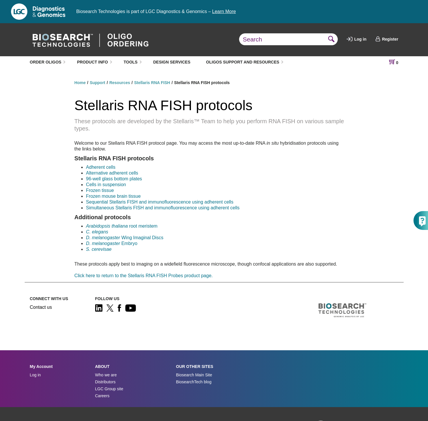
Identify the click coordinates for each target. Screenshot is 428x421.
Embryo (111, 243)
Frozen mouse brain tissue (113, 196)
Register (386, 39)
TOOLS (131, 62)
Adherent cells (100, 167)
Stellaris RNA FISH (152, 82)
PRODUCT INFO (92, 62)
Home (80, 82)
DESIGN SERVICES (171, 62)
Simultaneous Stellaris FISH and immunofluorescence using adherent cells (162, 207)
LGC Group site (109, 388)
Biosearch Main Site (194, 375)
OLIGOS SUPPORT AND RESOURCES (242, 62)
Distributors (105, 382)
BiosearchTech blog (194, 382)
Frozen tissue (100, 190)
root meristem (121, 226)
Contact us (41, 307)
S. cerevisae (98, 249)
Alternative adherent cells (112, 172)
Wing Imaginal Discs (124, 237)
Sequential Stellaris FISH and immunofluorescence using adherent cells (159, 201)
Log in (356, 39)
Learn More (224, 11)
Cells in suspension (106, 184)
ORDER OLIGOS (46, 62)
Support (97, 82)
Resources (119, 82)
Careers (102, 395)
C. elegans (97, 231)
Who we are (106, 375)
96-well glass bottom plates (114, 178)
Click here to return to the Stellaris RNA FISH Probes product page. (143, 275)
